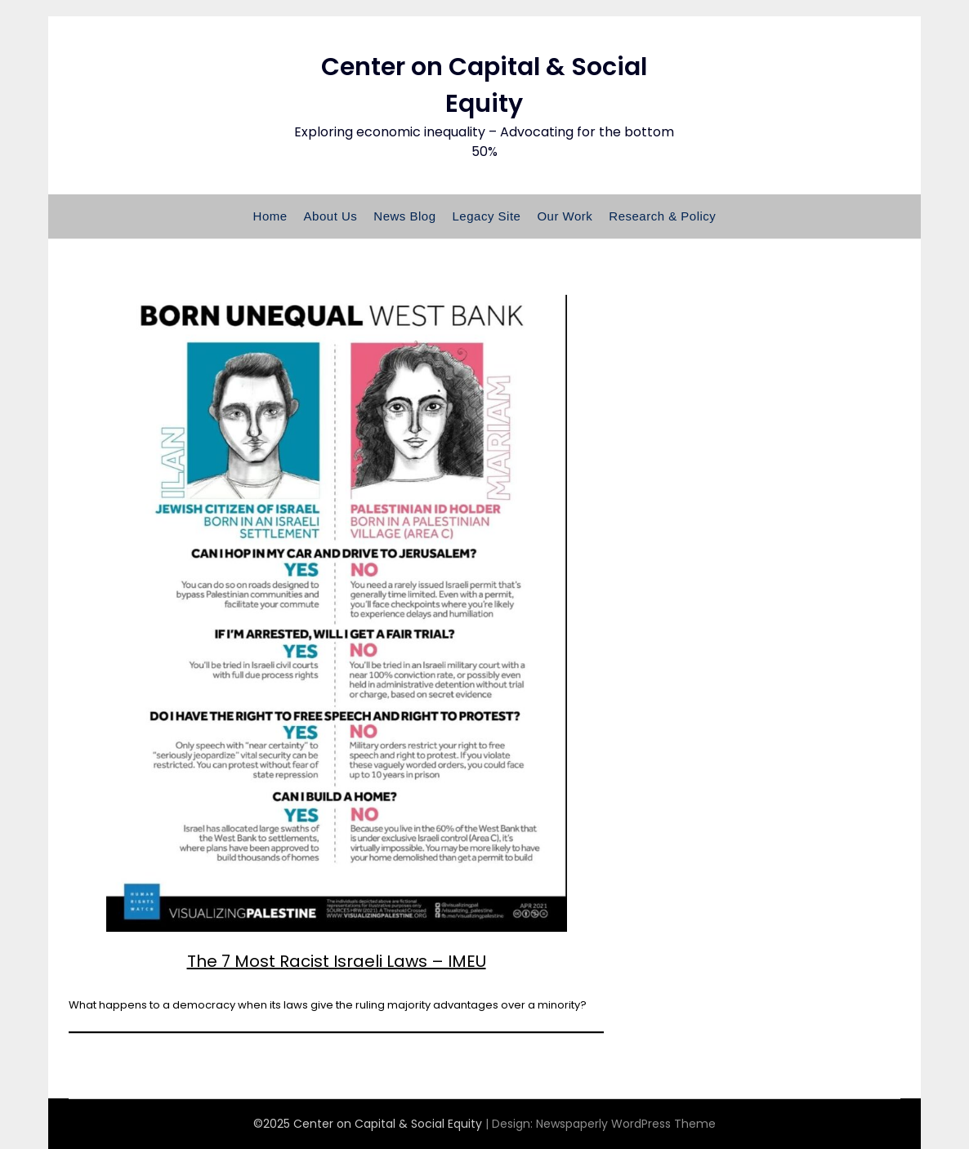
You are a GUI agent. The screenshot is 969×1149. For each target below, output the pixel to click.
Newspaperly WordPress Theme (626, 1124)
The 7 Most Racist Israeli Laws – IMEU (336, 961)
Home (270, 216)
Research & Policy (662, 216)
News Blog (404, 216)
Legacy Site (487, 216)
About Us (331, 216)
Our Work (564, 216)
